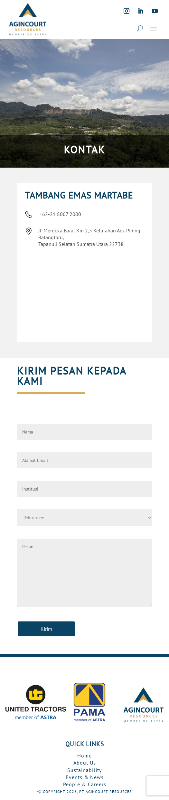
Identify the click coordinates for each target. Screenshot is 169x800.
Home (84, 755)
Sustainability (84, 770)
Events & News (85, 777)
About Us (84, 762)
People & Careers (84, 784)
